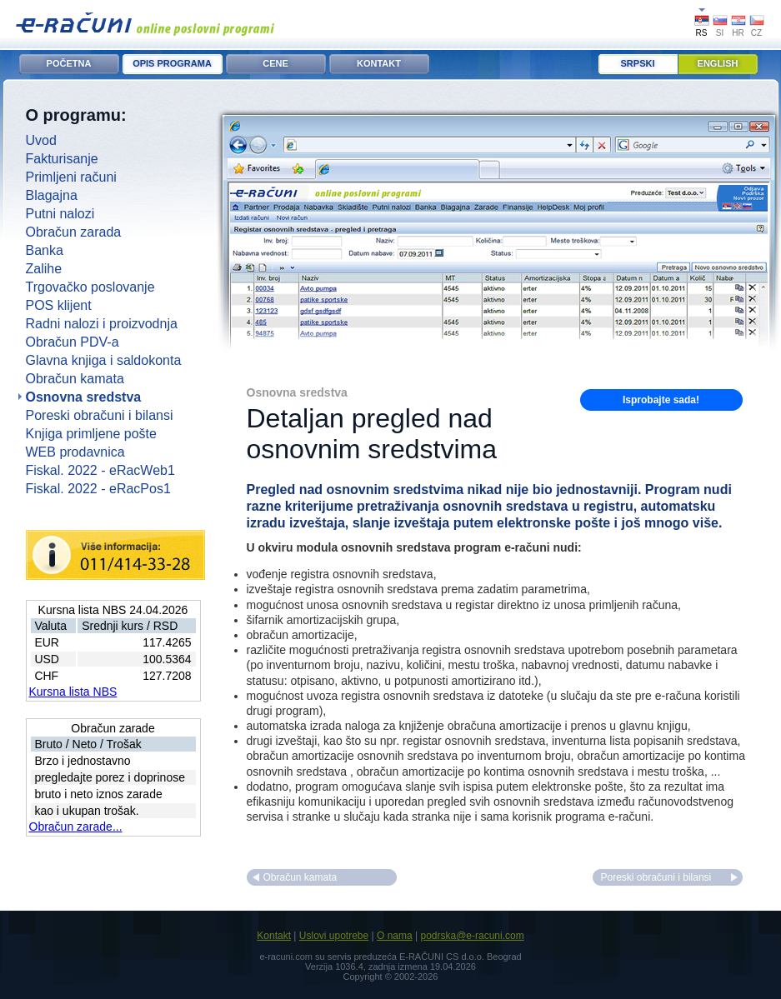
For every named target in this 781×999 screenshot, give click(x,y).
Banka (44, 250)
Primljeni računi (71, 177)
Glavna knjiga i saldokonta (104, 360)
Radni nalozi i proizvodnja (102, 324)
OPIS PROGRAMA (172, 63)
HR (737, 32)
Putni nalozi (60, 214)
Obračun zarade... (76, 826)
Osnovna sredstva (84, 397)
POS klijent (59, 305)
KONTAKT (379, 63)
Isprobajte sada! (661, 400)
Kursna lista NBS (73, 691)
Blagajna (52, 195)
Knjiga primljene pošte (91, 434)
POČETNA (69, 63)
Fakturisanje (62, 159)
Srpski (638, 63)
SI (719, 32)
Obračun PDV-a (72, 342)
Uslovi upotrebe (333, 936)
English (718, 63)
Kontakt (274, 936)
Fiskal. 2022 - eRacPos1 (98, 489)
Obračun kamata (75, 379)
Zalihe (44, 269)
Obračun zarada (74, 232)
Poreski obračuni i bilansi (99, 415)
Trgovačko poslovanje (90, 287)
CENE (275, 63)
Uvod (41, 140)
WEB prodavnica (75, 452)
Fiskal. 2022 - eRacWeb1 (100, 470)
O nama (395, 936)
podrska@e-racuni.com (471, 936)
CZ (756, 32)
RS (702, 32)
